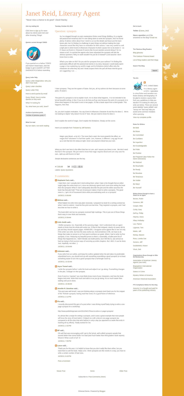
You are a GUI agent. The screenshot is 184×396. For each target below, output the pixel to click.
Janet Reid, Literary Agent (63, 13)
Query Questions (67, 170)
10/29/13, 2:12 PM (64, 297)
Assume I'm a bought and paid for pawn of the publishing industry (145, 289)
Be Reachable (138, 166)
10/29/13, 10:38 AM (65, 284)
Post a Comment (64, 361)
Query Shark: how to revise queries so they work (36, 98)
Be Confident (138, 139)
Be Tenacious (138, 177)
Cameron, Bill (138, 202)
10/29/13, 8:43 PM (64, 356)
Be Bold (136, 128)
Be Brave (136, 131)
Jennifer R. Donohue (65, 288)
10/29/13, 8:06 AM (64, 195)
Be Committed (138, 135)
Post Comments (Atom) (96, 377)
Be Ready (136, 170)
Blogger (102, 391)
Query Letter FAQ (32, 90)
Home (92, 371)
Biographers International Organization (142, 267)
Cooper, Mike (138, 206)
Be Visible (136, 180)
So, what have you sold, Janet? (37, 106)
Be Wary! (136, 184)
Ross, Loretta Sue (139, 238)
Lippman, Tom (138, 228)
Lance (59, 346)
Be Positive (137, 153)
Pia (58, 301)
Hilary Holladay (138, 220)
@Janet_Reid (144, 31)
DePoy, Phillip (138, 213)
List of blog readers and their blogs (145, 60)
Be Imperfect (137, 142)
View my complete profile (142, 117)
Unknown (61, 251)
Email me (153, 38)
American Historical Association (144, 279)
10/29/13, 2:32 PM (64, 326)
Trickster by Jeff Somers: (82, 128)
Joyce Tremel (62, 266)
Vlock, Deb (137, 249)
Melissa (60, 200)
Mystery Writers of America (143, 275)
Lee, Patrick (137, 224)
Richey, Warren (138, 235)
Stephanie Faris (63, 180)
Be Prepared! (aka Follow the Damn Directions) (143, 158)
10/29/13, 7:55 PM (64, 341)
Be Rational (137, 162)
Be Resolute (137, 173)
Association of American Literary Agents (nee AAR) (145, 261)
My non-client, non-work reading (37, 126)
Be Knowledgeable (140, 146)
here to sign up (35, 31)
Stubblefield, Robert (140, 246)
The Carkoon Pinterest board (143, 56)
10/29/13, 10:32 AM (65, 262)
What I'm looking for (33, 103)
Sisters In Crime (139, 271)
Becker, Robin (138, 199)
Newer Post (61, 371)
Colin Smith (62, 222)
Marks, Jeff (137, 231)
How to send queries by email (36, 94)
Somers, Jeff (137, 242)
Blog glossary (138, 53)
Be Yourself (137, 188)
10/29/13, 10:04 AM (65, 246)
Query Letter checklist (34, 86)
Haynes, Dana (138, 217)
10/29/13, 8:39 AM (64, 217)
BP (58, 330)
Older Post (123, 371)
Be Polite (136, 149)
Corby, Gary (137, 209)
